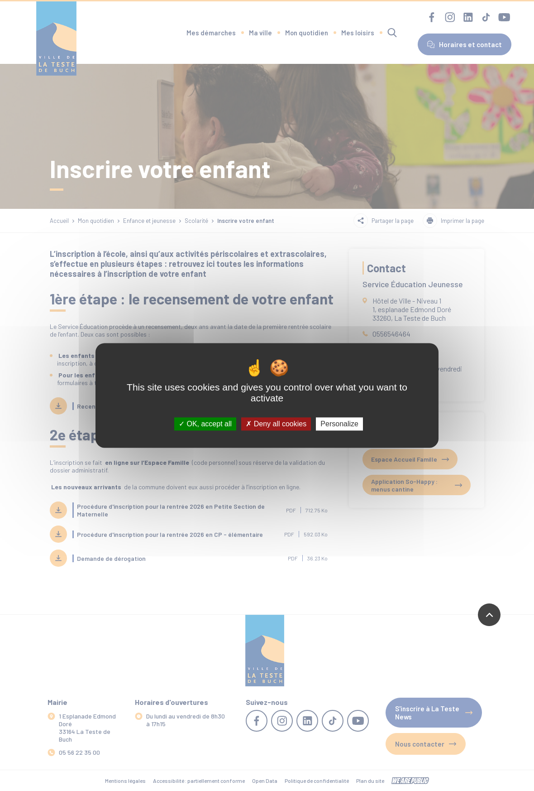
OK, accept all (205, 424)
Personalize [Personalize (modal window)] (339, 424)
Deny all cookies (276, 424)
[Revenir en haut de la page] (489, 614)
